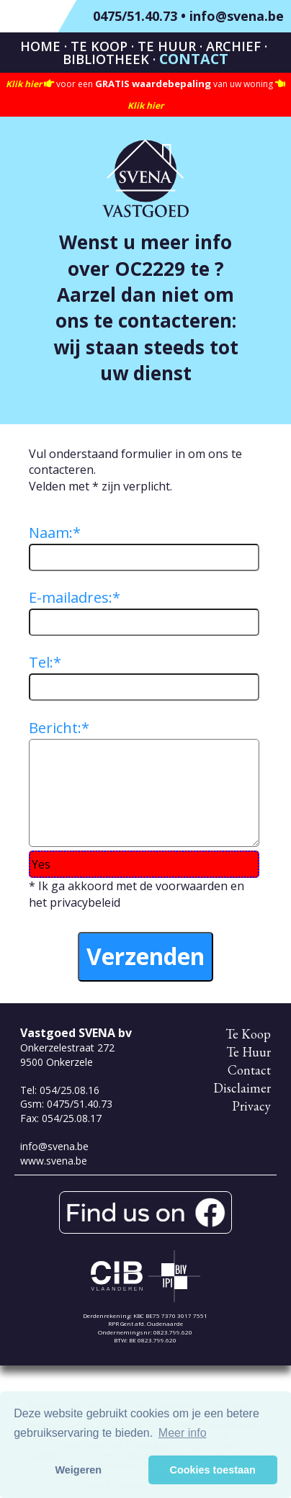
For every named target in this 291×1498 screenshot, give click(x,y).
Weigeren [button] (78, 1470)
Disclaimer (242, 1088)
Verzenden (145, 956)
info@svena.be (236, 15)
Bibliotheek (106, 59)
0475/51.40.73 (135, 15)
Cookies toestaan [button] (213, 1470)
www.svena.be (53, 1160)
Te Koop (99, 46)
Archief (233, 46)
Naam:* (55, 532)
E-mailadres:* (74, 597)
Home (40, 46)
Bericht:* (59, 727)
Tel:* (45, 662)
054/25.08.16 (69, 1090)
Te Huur (167, 46)
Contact (193, 58)
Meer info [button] (182, 1433)
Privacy (251, 1106)
